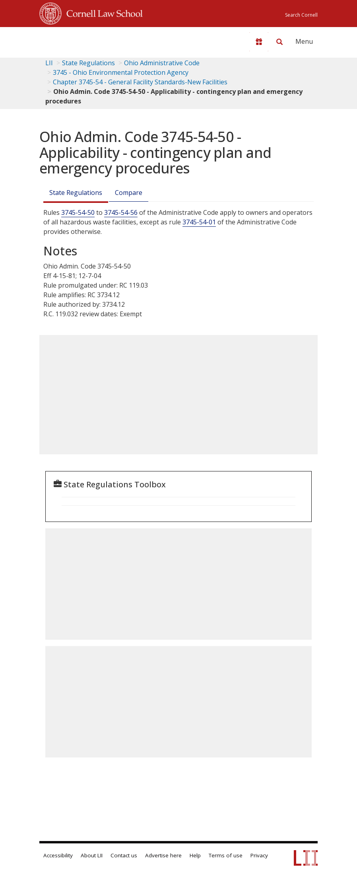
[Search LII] (279, 41)
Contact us (124, 855)
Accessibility (58, 855)
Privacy (259, 855)
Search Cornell (301, 15)
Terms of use (226, 855)
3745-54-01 (199, 222)
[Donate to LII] (258, 41)
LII (49, 62)
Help (195, 855)
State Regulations (88, 62)
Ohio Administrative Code (162, 62)
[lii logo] (70, 40)
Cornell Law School (102, 12)
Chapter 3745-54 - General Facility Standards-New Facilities (140, 82)
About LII (92, 855)
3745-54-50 (78, 212)
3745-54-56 (121, 212)
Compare (128, 192)
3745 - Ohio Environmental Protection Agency (120, 72)
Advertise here (163, 855)
